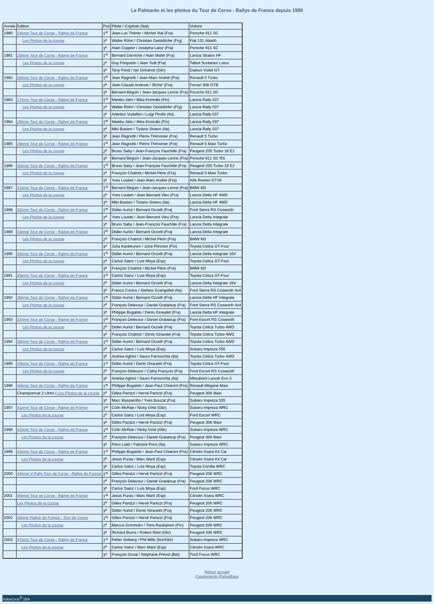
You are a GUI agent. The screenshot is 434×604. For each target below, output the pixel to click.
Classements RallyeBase (217, 576)
